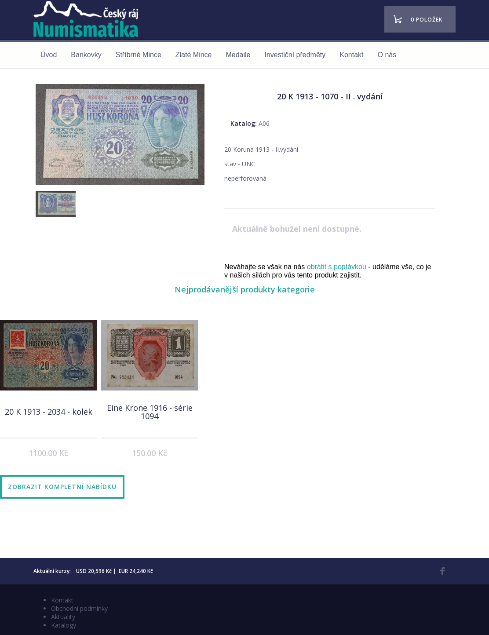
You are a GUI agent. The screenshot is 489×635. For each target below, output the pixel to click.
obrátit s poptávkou (336, 266)
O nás (387, 54)
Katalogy (63, 625)
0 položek (426, 19)
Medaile (238, 54)
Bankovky (86, 54)
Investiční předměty (295, 54)
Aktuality (63, 617)
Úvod (48, 54)
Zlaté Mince (193, 54)
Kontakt (351, 54)
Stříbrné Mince (138, 54)
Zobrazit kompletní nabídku (62, 486)
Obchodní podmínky (79, 608)
